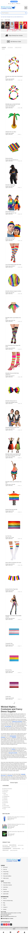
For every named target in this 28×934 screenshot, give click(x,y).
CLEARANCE (7, 848)
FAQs (20, 912)
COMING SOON (13, 846)
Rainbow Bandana (9, 158)
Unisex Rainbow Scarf (9, 211)
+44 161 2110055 (5, 915)
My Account (5, 867)
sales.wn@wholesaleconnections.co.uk (9, 916)
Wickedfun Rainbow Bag (10, 184)
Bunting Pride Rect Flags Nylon (11, 589)
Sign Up (14, 3)
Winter (5, 793)
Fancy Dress (6, 790)
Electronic (5, 889)
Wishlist (18, 3)
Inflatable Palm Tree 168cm (10, 131)
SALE (23, 848)
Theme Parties (6, 805)
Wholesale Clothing (6, 882)
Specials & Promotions (8, 788)
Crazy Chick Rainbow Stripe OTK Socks (13, 264)
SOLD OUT (6, 850)
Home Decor (5, 887)
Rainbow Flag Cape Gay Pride (11, 509)
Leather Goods (6, 891)
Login (9, 3)
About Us (5, 898)
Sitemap (4, 909)
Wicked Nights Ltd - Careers (7, 918)
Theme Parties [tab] (18, 47)
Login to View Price (9, 107)
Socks (5, 808)
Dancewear (6, 801)
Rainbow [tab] (4, 47)
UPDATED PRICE (16, 848)
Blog (4, 902)
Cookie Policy (5, 873)
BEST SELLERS (5, 845)
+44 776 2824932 (14, 1)
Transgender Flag (8, 643)
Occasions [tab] (10, 47)
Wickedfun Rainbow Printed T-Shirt (12, 427)
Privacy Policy (5, 871)
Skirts (5, 804)
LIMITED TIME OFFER (13, 850)
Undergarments (6, 796)
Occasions (5, 799)
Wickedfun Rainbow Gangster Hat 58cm (13, 291)
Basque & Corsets (7, 807)
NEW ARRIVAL (12, 845)
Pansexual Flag (8, 669)
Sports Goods (5, 893)
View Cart (5, 869)
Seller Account (6, 878)
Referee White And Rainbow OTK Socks (13, 562)
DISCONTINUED (6, 846)
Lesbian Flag (8, 696)
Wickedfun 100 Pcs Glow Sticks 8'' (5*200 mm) (16, 816)
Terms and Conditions (7, 876)
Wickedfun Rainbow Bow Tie (11, 400)
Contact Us (5, 907)
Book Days (6, 791)
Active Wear (6, 794)
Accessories (6, 802)
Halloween (5, 797)
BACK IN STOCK (20, 845)
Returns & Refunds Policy (8, 900)
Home (2, 19)
